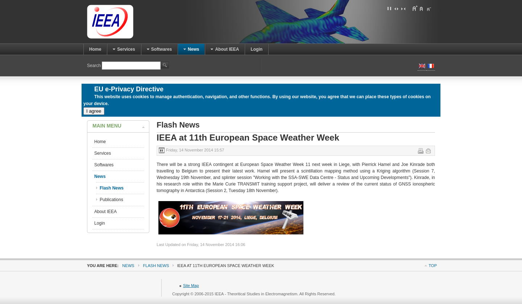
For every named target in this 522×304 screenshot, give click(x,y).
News (128, 265)
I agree (94, 111)
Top (433, 265)
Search (94, 65)
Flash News (156, 265)
